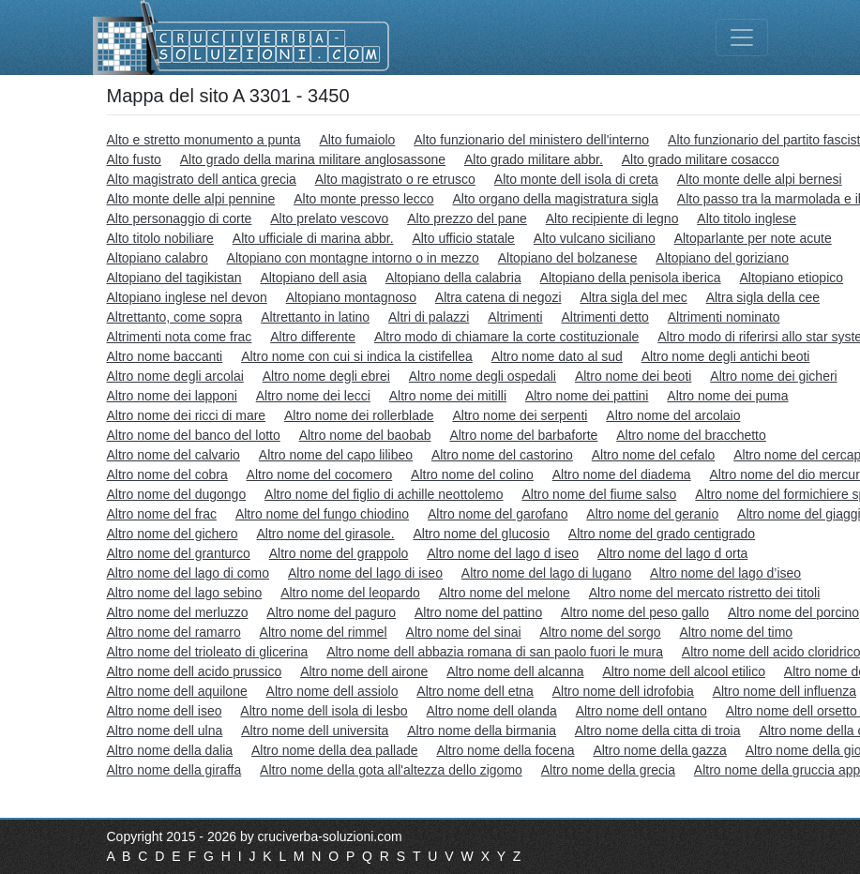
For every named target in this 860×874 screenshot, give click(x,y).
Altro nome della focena (505, 750)
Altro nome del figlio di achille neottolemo (383, 494)
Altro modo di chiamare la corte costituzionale (506, 336)
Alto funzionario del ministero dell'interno (531, 139)
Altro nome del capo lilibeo (336, 454)
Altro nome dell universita (314, 730)
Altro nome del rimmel (323, 632)
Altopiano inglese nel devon (187, 297)
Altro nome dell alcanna (514, 671)
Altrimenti (515, 316)
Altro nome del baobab (365, 435)
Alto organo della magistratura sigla (554, 198)
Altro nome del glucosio (481, 533)
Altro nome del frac (162, 513)
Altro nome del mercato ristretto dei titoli (705, 592)
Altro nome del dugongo (177, 494)
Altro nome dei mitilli (447, 395)
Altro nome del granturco (178, 553)
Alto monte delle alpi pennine (191, 198)
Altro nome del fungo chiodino (322, 513)
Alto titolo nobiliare (160, 238)
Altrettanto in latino (315, 316)
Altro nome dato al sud (557, 356)
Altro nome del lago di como (188, 572)
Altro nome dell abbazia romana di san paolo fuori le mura (494, 651)
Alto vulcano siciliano (595, 238)
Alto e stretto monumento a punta (204, 139)
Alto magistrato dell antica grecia (201, 179)
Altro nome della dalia (170, 750)
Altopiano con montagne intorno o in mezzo (353, 257)
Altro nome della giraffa (174, 769)
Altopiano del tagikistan (174, 277)
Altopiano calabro (157, 257)
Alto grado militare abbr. (533, 159)
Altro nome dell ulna (165, 730)
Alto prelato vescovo (329, 218)
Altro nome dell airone (364, 671)
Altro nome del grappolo (339, 553)
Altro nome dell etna (475, 691)
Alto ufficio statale (463, 238)
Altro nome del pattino (478, 612)
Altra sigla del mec (633, 297)
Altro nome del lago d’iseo (725, 572)
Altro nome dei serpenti (519, 415)
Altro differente (312, 336)
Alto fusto (134, 159)
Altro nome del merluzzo (178, 612)
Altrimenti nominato (724, 316)
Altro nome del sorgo (599, 632)
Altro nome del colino (472, 474)
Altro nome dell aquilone (177, 691)
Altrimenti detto (605, 316)
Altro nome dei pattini (587, 395)
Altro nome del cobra (167, 474)
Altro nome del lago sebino (185, 592)
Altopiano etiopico (792, 277)
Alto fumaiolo (357, 139)
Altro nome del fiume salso (598, 494)
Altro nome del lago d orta (672, 553)
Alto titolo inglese (746, 218)
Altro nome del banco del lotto (193, 435)
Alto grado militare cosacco (700, 159)
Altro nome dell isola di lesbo (323, 710)
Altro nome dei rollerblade (359, 415)
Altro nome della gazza (659, 750)
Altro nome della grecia (608, 769)
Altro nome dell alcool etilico (683, 671)
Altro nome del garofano (497, 513)
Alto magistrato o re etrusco (395, 179)
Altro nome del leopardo (350, 592)
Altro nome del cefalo (654, 454)
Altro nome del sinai (463, 632)
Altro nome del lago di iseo (365, 572)
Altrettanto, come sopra (175, 316)
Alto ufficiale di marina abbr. (313, 238)
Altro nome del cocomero (320, 474)
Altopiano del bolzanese (568, 257)
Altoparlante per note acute (753, 238)
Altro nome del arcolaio (673, 415)
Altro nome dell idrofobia (623, 691)
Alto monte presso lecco (363, 198)
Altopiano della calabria (453, 277)
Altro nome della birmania (481, 730)
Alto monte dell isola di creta (576, 179)
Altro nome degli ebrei (326, 376)
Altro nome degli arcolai (175, 376)
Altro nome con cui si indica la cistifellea (357, 356)
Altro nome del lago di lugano (546, 572)
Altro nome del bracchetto (691, 435)
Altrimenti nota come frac (179, 336)
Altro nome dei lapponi (172, 395)
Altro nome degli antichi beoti (725, 356)
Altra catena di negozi (498, 297)
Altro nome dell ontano (641, 710)
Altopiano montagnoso (351, 297)
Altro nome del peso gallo (635, 612)
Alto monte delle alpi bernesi (759, 179)
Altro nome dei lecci (313, 395)
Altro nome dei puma (727, 395)
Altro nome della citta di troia (658, 730)
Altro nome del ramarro (174, 632)
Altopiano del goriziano (722, 257)
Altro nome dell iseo (164, 710)
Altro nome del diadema (621, 474)
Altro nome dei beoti (633, 376)
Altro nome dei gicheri (773, 376)
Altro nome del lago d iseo (503, 553)
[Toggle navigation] (742, 37)
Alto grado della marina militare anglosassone (312, 159)
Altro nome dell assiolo (332, 691)
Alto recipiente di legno (612, 218)
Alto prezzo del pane (467, 218)
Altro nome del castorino (502, 454)
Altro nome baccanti (165, 356)
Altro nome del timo (736, 632)
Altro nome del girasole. (325, 533)
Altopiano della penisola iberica (630, 277)
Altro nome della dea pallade (334, 750)
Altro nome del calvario (173, 454)
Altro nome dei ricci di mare (186, 415)
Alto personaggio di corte (179, 218)
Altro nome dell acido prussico (194, 671)
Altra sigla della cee (763, 297)
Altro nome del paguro (331, 612)
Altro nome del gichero (172, 533)
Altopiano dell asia (313, 277)
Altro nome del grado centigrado (661, 533)
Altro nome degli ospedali (482, 376)
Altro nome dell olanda (491, 710)
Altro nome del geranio (652, 513)
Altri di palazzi (428, 316)
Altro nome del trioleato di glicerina (208, 651)
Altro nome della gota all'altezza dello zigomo (391, 769)
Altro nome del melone (504, 592)
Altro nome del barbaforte (523, 435)
